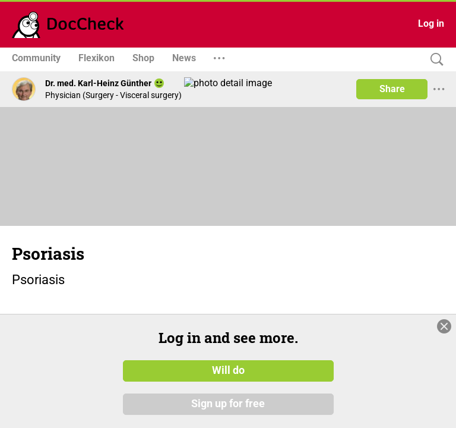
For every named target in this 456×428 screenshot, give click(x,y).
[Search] (434, 60)
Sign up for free (228, 404)
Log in (431, 23)
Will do (228, 370)
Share (392, 89)
